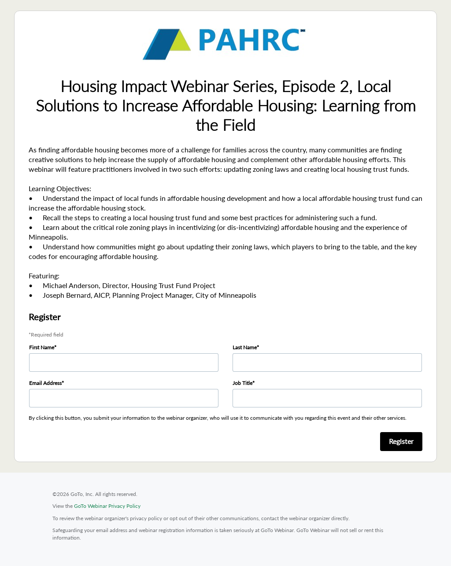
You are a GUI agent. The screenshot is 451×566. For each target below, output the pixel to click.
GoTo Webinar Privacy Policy (107, 506)
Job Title (242, 383)
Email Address (45, 383)
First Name (41, 347)
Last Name (245, 347)
